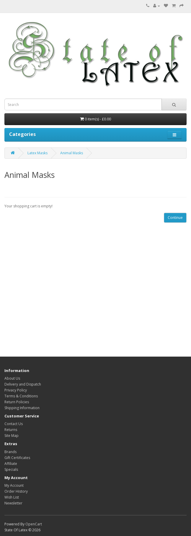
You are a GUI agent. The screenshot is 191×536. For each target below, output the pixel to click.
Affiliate (10, 463)
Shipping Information (22, 407)
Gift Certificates (17, 457)
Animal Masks (71, 152)
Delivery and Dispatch (22, 384)
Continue (175, 217)
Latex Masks (37, 152)
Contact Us (13, 423)
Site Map (11, 435)
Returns (10, 429)
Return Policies (16, 401)
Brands (10, 451)
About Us (12, 378)
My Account (14, 485)
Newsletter (13, 503)
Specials (11, 469)
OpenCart (33, 524)
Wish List (11, 497)
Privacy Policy (15, 390)
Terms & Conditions (21, 396)
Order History (16, 491)
